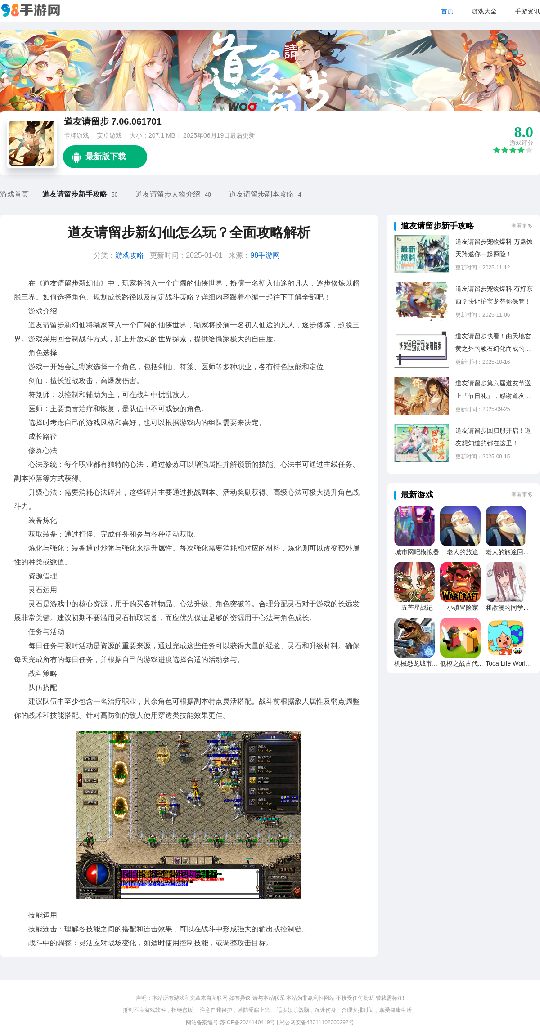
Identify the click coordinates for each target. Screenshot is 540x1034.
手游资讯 (527, 11)
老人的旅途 (462, 551)
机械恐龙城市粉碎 (419, 663)
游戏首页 (14, 194)
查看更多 (522, 226)
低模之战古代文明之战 (471, 663)
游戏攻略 (129, 255)
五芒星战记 (417, 607)
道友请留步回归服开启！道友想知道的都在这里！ (493, 437)
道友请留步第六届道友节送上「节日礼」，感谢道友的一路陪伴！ (493, 391)
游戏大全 (484, 11)
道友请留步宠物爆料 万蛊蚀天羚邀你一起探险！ (494, 248)
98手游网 (265, 255)
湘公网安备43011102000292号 (316, 1022)
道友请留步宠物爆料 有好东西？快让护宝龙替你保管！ (494, 295)
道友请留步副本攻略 (261, 194)
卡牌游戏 (76, 135)
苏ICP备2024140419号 (247, 1022)
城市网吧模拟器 (417, 551)
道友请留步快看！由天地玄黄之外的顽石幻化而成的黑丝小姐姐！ (493, 343)
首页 (447, 11)
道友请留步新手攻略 (74, 194)
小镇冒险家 (462, 607)
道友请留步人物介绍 (167, 194)
